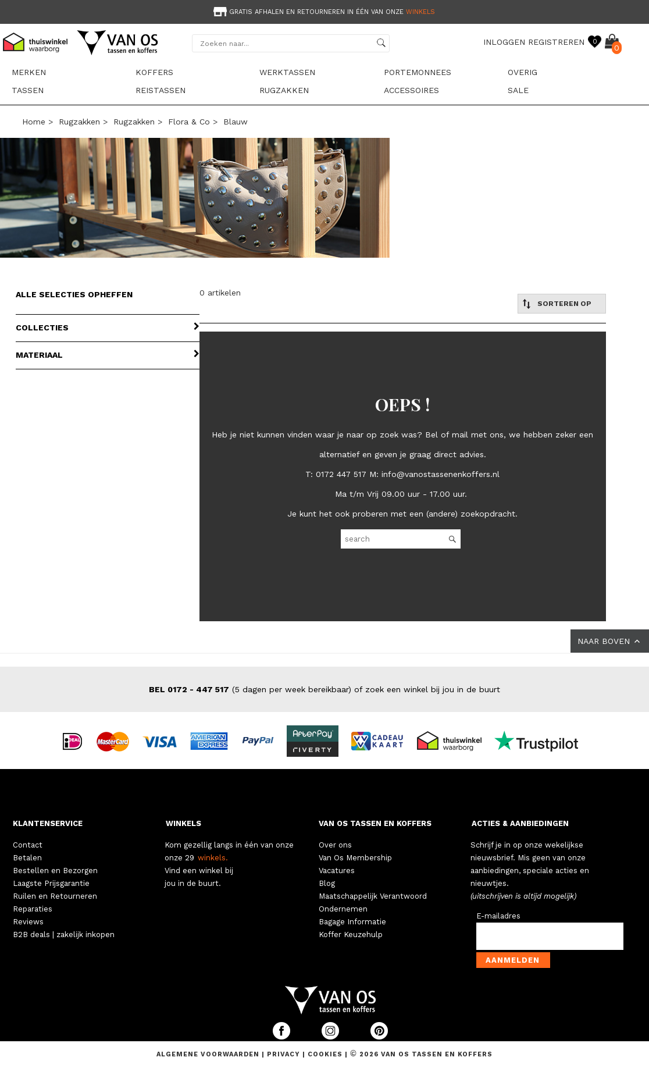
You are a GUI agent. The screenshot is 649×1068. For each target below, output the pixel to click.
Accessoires (411, 90)
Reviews (28, 921)
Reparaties (32, 909)
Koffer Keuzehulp (351, 934)
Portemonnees (417, 72)
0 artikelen (220, 292)
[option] (324, 11)
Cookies (325, 1054)
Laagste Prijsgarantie (51, 883)
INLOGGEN (504, 42)
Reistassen (160, 90)
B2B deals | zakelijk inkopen (64, 934)
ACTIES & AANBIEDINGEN (520, 823)
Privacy (284, 1054)
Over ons (335, 845)
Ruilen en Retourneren (55, 896)
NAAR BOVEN (609, 641)
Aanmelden (513, 960)
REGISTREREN (556, 42)
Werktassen (287, 72)
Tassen (28, 90)
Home (33, 121)
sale (518, 90)
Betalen (27, 857)
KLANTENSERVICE (48, 823)
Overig (522, 72)
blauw (235, 121)
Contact (27, 845)
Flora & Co (189, 121)
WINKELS (183, 823)
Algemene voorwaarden (209, 1054)
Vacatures (337, 870)
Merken (29, 72)
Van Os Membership (355, 857)
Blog (327, 883)
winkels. (213, 857)
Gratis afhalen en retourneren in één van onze (323, 12)
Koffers (154, 72)
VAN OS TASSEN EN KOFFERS (375, 823)
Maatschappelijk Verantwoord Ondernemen (373, 902)
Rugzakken (284, 90)
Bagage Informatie (352, 921)
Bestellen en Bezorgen (55, 870)
